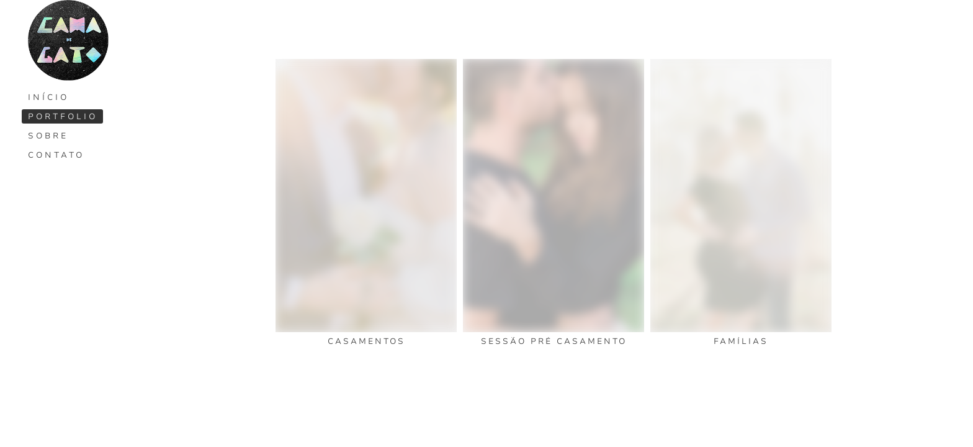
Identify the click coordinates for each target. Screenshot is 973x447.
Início (48, 97)
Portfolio (62, 116)
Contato (56, 155)
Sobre (48, 136)
